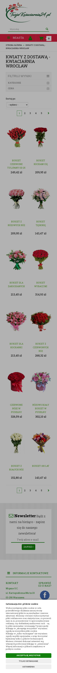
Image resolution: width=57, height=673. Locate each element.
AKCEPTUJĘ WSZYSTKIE (28, 655)
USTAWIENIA (28, 667)
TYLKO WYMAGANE (28, 661)
